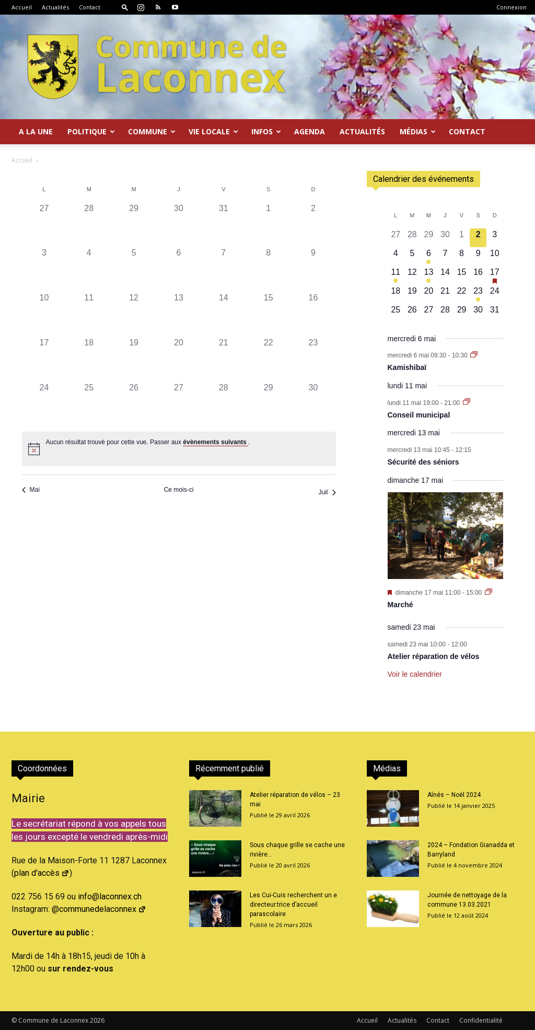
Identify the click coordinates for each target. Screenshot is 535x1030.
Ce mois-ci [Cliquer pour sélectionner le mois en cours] (179, 489)
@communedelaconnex (99, 909)
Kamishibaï (407, 367)
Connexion (511, 7)
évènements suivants (215, 442)
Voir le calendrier (415, 674)
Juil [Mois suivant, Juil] (326, 492)
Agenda (309, 131)
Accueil (21, 7)
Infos (266, 131)
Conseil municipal (419, 415)
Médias (418, 131)
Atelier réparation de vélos (434, 656)
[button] (125, 7)
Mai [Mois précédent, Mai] (31, 489)
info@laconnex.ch (110, 896)
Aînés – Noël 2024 (454, 794)
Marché (400, 604)
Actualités (55, 7)
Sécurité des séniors (423, 462)
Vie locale (213, 131)
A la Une (36, 131)
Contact (89, 7)
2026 (97, 1020)
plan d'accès (41, 873)
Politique (91, 131)
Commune (152, 131)
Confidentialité (481, 1020)
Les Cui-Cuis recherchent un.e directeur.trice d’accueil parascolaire (293, 905)
